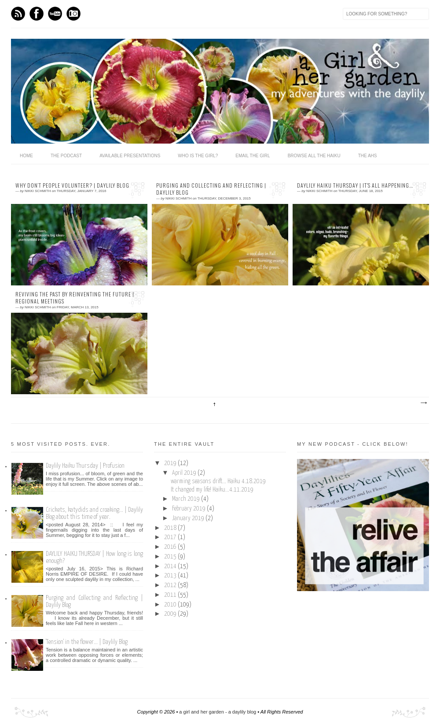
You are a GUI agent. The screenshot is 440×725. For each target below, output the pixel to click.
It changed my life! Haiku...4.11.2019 (212, 490)
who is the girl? (198, 155)
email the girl (252, 155)
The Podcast (66, 155)
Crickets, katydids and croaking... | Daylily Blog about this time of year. (94, 513)
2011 (171, 595)
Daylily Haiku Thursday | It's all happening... (355, 185)
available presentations (129, 155)
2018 (171, 528)
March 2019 (186, 499)
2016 (171, 547)
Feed (18, 14)
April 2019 (185, 473)
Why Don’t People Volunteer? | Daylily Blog (72, 185)
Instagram (73, 14)
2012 (171, 585)
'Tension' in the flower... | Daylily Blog (87, 642)
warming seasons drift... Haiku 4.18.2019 (218, 481)
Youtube (55, 14)
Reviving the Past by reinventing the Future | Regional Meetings (74, 298)
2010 (171, 605)
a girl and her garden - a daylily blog (217, 711)
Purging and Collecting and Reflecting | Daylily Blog (211, 189)
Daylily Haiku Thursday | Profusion (85, 465)
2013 (171, 576)
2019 (171, 463)
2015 (171, 557)
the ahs (367, 155)
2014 (171, 566)
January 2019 (188, 518)
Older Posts (423, 403)
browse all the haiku (314, 155)
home (26, 155)
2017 (171, 537)
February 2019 (189, 509)
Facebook (36, 14)
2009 (171, 614)
